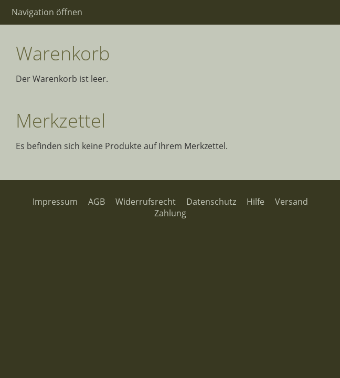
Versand (291, 201)
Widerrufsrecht (145, 201)
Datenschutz (211, 201)
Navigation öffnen (47, 12)
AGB (96, 201)
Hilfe (255, 201)
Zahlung (170, 213)
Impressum (55, 201)
